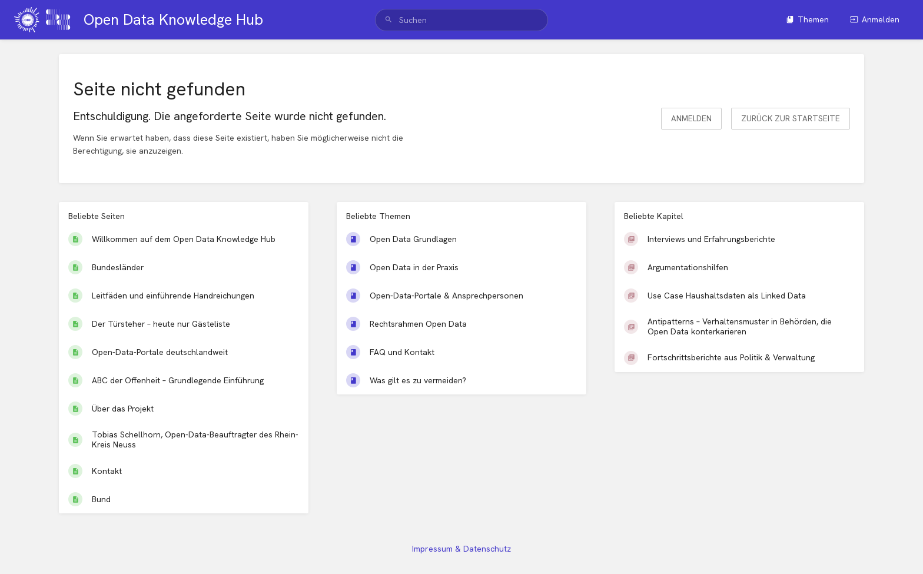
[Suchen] (388, 20)
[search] (461, 20)
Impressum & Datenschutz (461, 548)
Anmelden (874, 19)
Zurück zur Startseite (790, 118)
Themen (807, 19)
